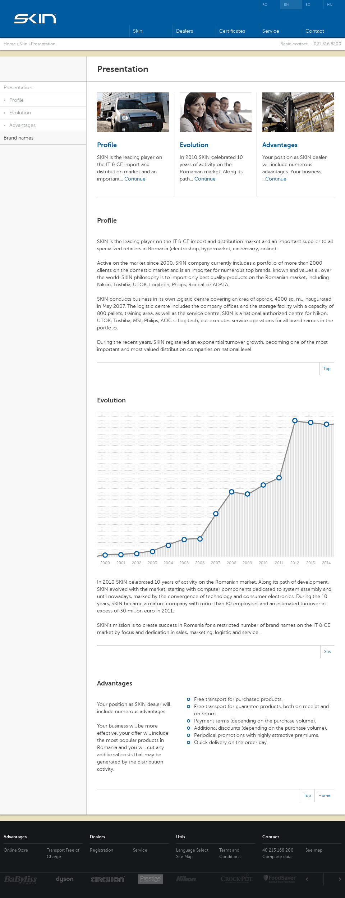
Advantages (20, 125)
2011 (279, 563)
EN (286, 4)
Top (327, 368)
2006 (200, 563)
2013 (310, 563)
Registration (101, 850)
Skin (137, 31)
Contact (314, 31)
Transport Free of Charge (63, 853)
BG (307, 4)
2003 (152, 563)
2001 (120, 563)
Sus (327, 651)
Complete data (276, 856)
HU (329, 4)
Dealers (184, 31)
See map (313, 850)
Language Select (192, 850)
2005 (184, 563)
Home (10, 43)
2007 (215, 563)
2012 (294, 563)
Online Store (16, 850)
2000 (105, 563)
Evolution (17, 112)
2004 (168, 563)
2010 (263, 563)
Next (332, 879)
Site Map (184, 856)
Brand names (18, 138)
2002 (136, 563)
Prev (314, 879)
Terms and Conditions (229, 853)
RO (264, 4)
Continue (135, 179)
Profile (14, 100)
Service (270, 31)
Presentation (43, 43)
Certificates (232, 31)
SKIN (35, 18)
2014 (326, 563)
